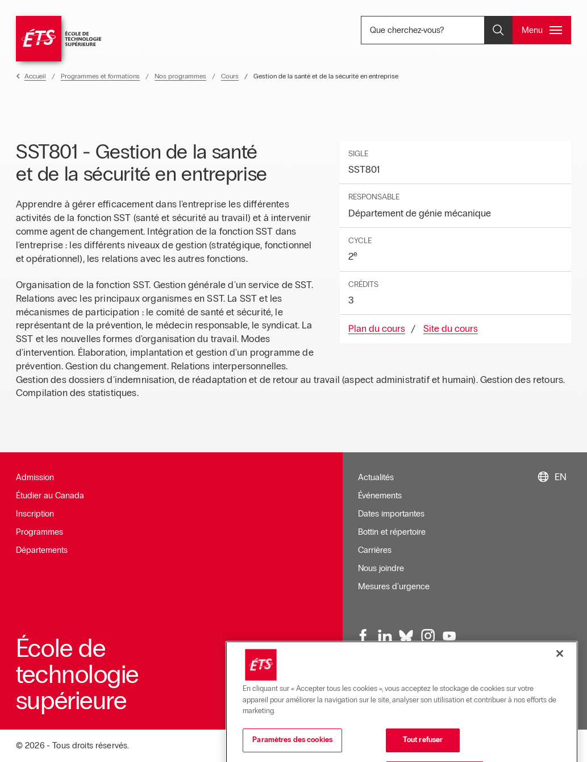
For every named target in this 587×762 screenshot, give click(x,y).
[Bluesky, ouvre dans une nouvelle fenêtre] (406, 635)
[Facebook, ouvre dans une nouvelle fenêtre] (363, 635)
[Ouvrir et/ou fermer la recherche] (498, 30)
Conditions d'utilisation (439, 686)
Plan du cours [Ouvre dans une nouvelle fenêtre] (376, 329)
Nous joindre (381, 568)
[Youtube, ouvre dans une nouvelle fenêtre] (449, 635)
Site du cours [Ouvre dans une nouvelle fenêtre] (450, 329)
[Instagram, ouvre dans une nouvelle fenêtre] (428, 635)
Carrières (375, 550)
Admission (35, 477)
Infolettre (374, 686)
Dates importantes (391, 514)
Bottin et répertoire (392, 532)
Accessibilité (511, 686)
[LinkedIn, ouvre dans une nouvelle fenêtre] (385, 635)
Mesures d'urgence (394, 586)
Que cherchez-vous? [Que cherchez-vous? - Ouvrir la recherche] (442, 29)
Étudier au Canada (50, 495)
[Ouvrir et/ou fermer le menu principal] (542, 30)
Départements (42, 550)
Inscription (35, 514)
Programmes (39, 532)
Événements (380, 495)
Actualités (376, 477)
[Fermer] (559, 710)
